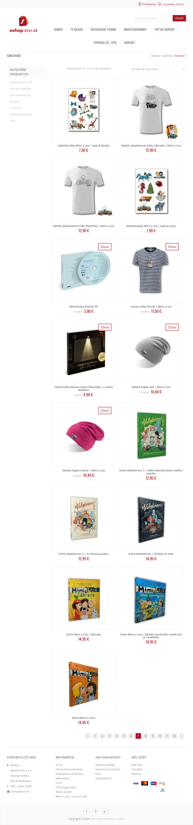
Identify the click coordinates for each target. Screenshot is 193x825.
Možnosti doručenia (107, 769)
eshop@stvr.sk (20, 791)
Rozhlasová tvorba (103, 29)
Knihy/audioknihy (135, 29)
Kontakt (129, 42)
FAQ (97, 774)
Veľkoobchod (103, 778)
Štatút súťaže (64, 792)
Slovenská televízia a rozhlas (107, 818)
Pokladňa (137, 769)
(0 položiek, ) (173, 4)
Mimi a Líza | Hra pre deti (71, 796)
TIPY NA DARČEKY (164, 29)
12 (174, 736)
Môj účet (136, 765)
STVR (59, 783)
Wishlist (136, 774)
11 (167, 736)
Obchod (167, 55)
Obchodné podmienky (69, 769)
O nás (59, 765)
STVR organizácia (66, 787)
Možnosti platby (105, 765)
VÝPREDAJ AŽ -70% (105, 42)
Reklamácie (63, 778)
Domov (58, 29)
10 (159, 736)
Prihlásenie (149, 4)
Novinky (15, 101)
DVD (12, 121)
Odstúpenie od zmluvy (69, 774)
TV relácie (76, 29)
